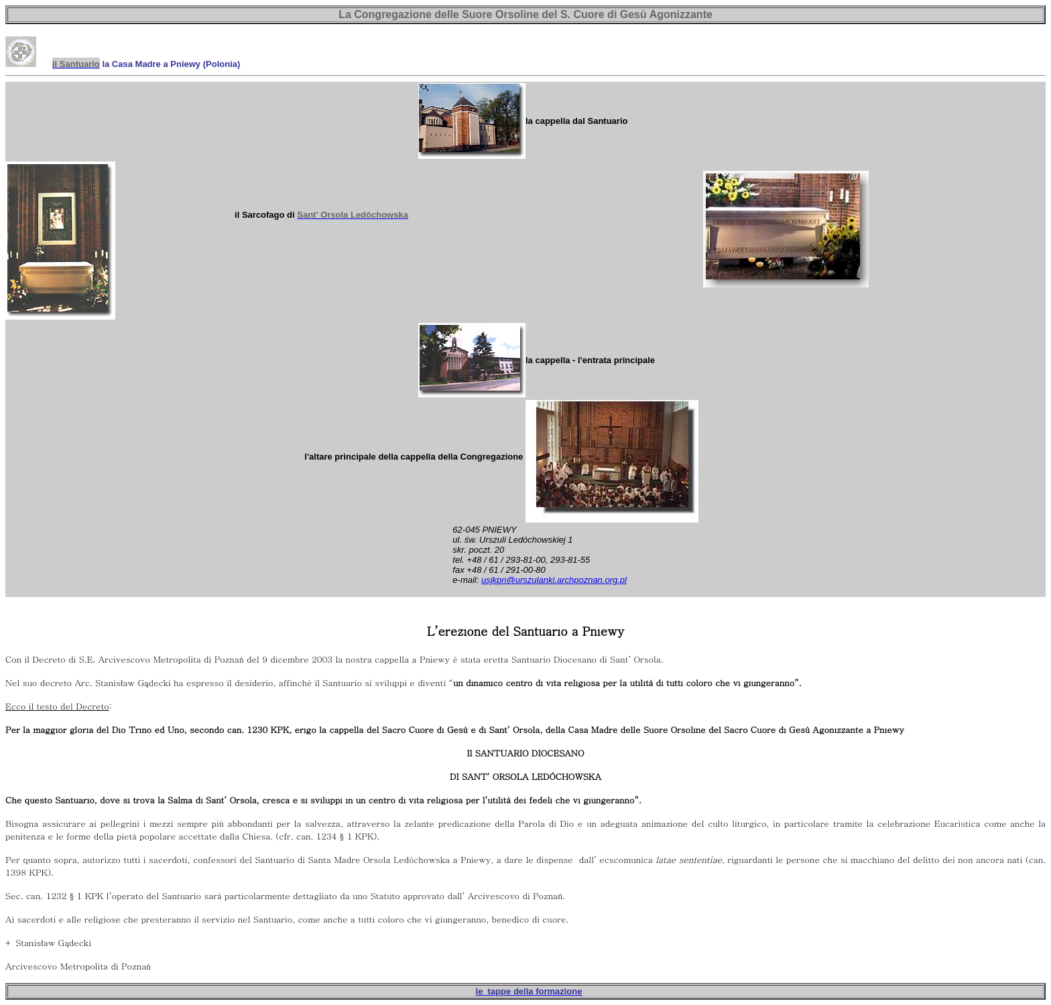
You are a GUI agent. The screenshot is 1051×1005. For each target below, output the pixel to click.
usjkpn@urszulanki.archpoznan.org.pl (554, 580)
